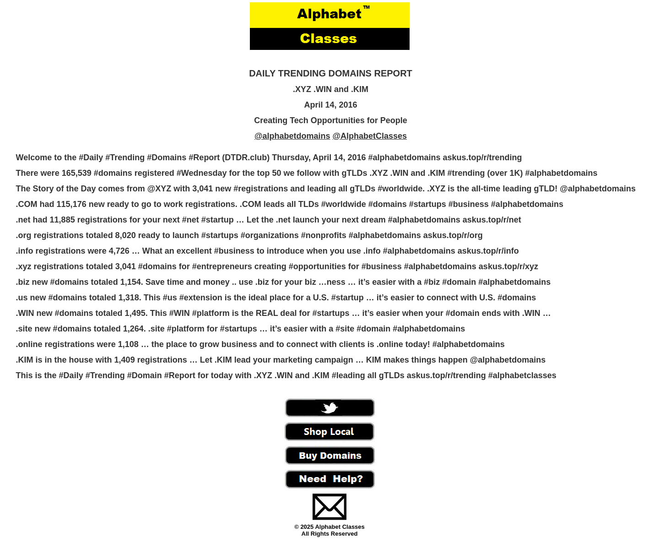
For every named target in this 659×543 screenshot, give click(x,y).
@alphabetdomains (292, 136)
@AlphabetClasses (369, 136)
